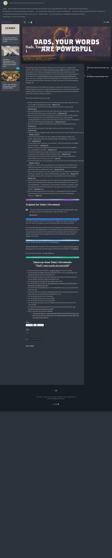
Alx (64, 404)
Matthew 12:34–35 (34, 169)
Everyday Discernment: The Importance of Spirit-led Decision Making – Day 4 (10, 69)
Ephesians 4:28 (66, 160)
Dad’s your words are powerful (53, 271)
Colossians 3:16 (36, 147)
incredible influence (54, 276)
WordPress (55, 404)
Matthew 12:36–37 (34, 140)
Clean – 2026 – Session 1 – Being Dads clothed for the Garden (10, 92)
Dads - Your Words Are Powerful (36, 345)
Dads (4, 41)
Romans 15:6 (32, 184)
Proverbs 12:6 (32, 132)
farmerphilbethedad (30, 65)
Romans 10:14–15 (60, 128)
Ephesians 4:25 (52, 155)
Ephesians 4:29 (62, 119)
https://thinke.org (49, 259)
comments (75, 254)
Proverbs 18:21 (32, 115)
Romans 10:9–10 (59, 175)
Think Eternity (55, 248)
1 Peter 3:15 (38, 201)
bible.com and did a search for (53, 76)
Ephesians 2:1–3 (39, 195)
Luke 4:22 (58, 164)
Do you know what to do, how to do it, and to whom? (10, 45)
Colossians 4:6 (44, 151)
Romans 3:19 (74, 179)
